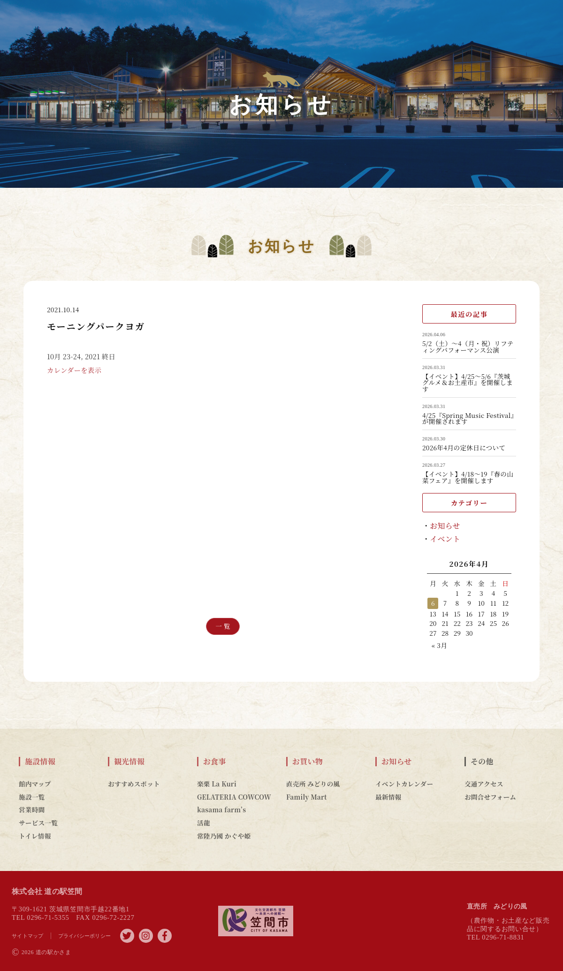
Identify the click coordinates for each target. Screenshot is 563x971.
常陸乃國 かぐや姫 (224, 835)
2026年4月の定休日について (463, 448)
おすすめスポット (134, 783)
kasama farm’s (221, 809)
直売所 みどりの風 (313, 783)
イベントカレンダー (404, 783)
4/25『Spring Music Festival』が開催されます (468, 418)
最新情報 (388, 796)
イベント (445, 538)
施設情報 (40, 761)
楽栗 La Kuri (216, 783)
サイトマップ (28, 936)
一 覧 (222, 626)
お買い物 (307, 761)
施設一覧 (32, 796)
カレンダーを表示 (74, 378)
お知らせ (445, 525)
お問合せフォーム (490, 796)
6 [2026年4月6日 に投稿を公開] (433, 603)
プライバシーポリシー (84, 936)
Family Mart (306, 796)
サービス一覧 (38, 822)
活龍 (203, 822)
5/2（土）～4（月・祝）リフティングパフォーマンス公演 (468, 346)
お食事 (214, 761)
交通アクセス (483, 783)
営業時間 (32, 809)
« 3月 (439, 645)
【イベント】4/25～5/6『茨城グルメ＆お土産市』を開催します (467, 383)
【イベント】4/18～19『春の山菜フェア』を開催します (467, 477)
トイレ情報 (35, 835)
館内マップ (35, 783)
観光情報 (129, 761)
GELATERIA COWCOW (234, 796)
